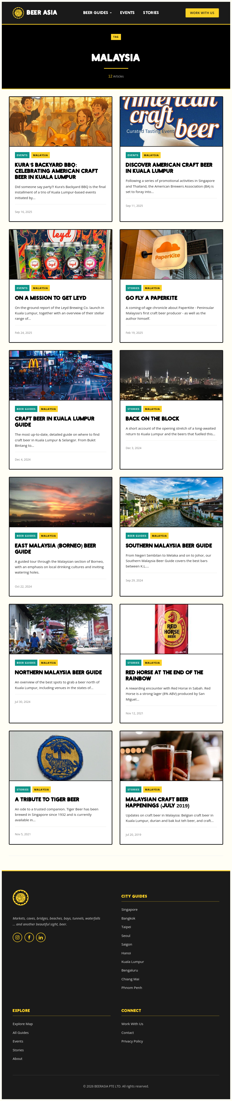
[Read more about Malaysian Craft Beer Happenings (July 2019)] (171, 787)
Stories (151, 13)
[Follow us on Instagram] (17, 937)
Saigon (126, 944)
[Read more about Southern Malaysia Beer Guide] (171, 534)
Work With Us (202, 13)
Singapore (129, 909)
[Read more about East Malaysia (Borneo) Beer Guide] (61, 537)
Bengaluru (129, 970)
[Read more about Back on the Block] (171, 404)
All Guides (21, 1032)
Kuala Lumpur (132, 961)
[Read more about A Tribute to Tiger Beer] (61, 787)
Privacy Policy (132, 1041)
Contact (127, 1032)
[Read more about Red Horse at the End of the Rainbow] (171, 664)
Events (127, 13)
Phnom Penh (131, 987)
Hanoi (126, 953)
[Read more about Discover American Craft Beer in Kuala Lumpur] (171, 156)
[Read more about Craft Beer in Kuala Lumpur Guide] (61, 410)
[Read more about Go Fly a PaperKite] (171, 286)
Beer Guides (97, 13)
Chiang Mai (130, 979)
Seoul (125, 935)
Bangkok (128, 918)
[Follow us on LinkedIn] (41, 937)
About (17, 1058)
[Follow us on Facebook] (29, 937)
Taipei (126, 927)
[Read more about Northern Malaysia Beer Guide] (61, 658)
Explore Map (23, 1023)
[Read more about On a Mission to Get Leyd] (61, 286)
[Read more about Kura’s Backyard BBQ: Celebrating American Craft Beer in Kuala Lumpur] (61, 159)
